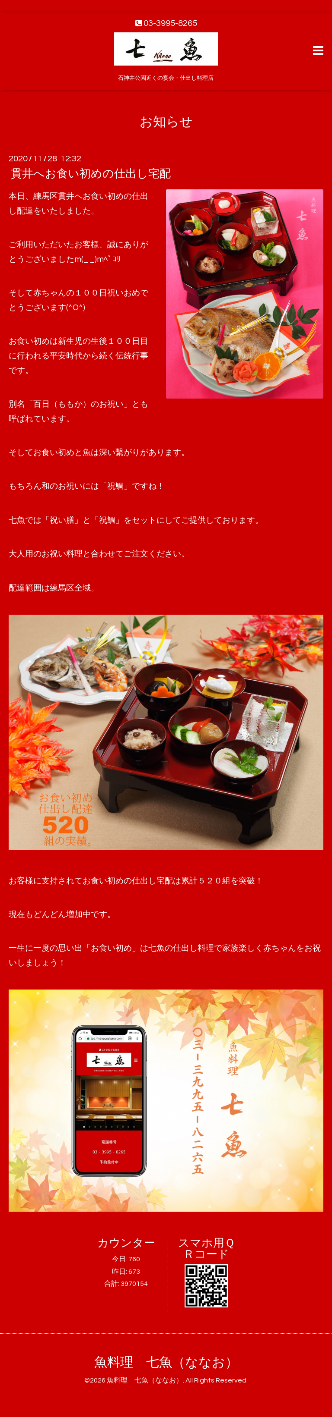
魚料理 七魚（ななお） (166, 1362)
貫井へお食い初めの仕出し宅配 (91, 173)
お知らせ (166, 122)
